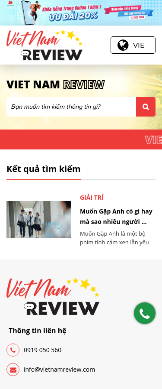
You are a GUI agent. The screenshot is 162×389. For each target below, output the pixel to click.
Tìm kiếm (146, 107)
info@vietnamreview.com (50, 369)
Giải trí (92, 197)
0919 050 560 (33, 350)
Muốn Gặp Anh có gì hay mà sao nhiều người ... (116, 216)
